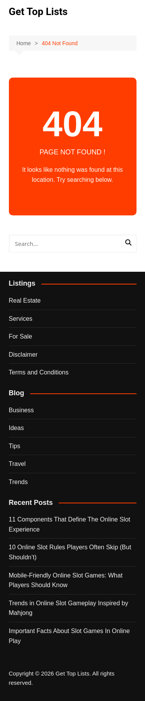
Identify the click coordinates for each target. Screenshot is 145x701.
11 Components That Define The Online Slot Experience (69, 524)
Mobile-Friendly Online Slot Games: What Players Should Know (66, 580)
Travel (17, 464)
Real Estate (25, 300)
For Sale (20, 336)
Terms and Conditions (39, 372)
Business (21, 410)
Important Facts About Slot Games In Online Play (69, 636)
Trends (18, 482)
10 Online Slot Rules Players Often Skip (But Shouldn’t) (70, 552)
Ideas (16, 428)
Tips (14, 446)
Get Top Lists (38, 11)
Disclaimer (23, 354)
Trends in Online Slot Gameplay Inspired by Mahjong (68, 608)
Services (20, 318)
